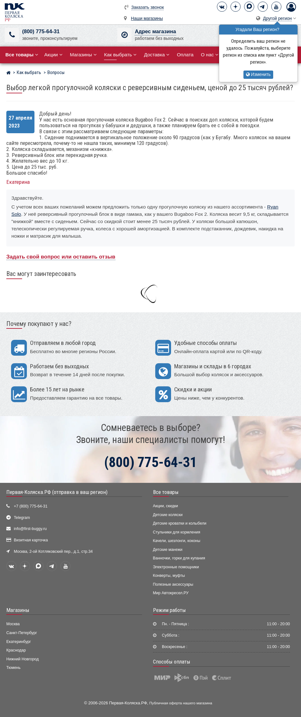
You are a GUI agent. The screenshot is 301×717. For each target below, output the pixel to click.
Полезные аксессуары (173, 584)
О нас (209, 54)
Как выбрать (120, 54)
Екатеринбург (18, 641)
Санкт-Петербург (21, 633)
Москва (13, 624)
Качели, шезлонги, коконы (176, 541)
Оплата (185, 54)
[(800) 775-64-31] (12, 35)
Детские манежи (167, 549)
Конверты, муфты (169, 575)
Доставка (156, 54)
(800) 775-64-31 (40, 31)
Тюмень (13, 667)
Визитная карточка (31, 540)
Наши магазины (147, 18)
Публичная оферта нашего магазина (180, 703)
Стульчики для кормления (176, 532)
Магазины (83, 54)
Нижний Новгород (22, 659)
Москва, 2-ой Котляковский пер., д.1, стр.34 (53, 551)
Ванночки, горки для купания (179, 558)
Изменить (258, 74)
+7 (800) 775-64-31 (30, 506)
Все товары (166, 492)
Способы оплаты (171, 661)
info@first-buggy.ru (30, 529)
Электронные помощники (176, 567)
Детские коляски (168, 515)
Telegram (22, 517)
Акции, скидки (165, 506)
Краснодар (16, 650)
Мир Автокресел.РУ (171, 593)
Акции (53, 54)
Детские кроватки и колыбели (179, 523)
